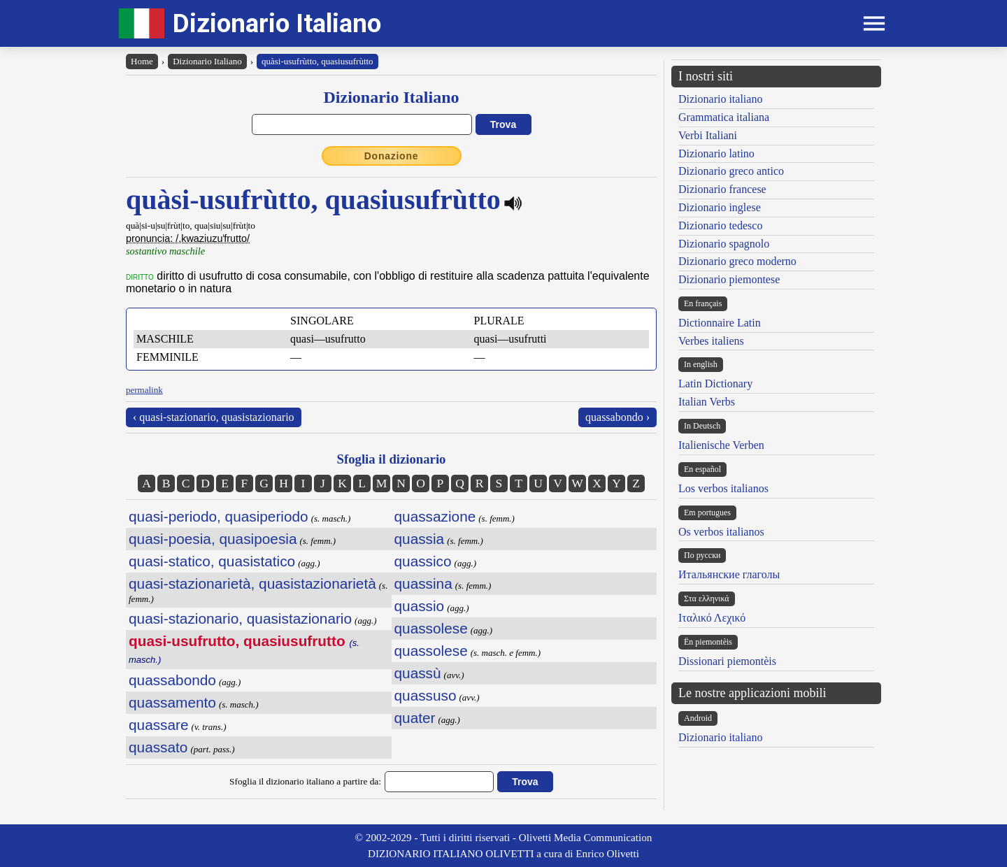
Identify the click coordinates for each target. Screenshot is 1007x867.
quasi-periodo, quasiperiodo (218, 516)
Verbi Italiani (707, 135)
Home (142, 61)
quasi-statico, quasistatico (212, 561)
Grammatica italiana (723, 117)
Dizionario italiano (720, 99)
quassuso (425, 695)
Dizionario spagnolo (723, 244)
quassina (423, 583)
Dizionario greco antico (731, 171)
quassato (158, 747)
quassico (423, 561)
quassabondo (172, 680)
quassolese (431, 628)
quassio (419, 606)
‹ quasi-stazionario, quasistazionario (213, 417)
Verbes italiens (711, 341)
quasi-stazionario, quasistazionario (240, 618)
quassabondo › (617, 417)
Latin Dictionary (715, 383)
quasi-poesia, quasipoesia (213, 539)
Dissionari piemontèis (727, 661)
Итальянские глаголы (729, 574)
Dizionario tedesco (720, 225)
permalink (144, 390)
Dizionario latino (716, 153)
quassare (159, 725)
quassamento (172, 702)
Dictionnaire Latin (719, 323)
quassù (417, 673)
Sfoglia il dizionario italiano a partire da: (305, 781)
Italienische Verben (721, 445)
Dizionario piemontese (729, 279)
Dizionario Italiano (277, 23)
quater (415, 718)
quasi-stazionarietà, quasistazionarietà (252, 583)
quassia (419, 539)
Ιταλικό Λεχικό (711, 618)
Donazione (391, 156)
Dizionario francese (722, 189)
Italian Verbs (706, 402)
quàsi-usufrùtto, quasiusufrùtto (317, 61)
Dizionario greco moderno (737, 261)
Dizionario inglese (719, 207)
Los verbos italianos (723, 488)
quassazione (435, 516)
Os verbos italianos (721, 532)
